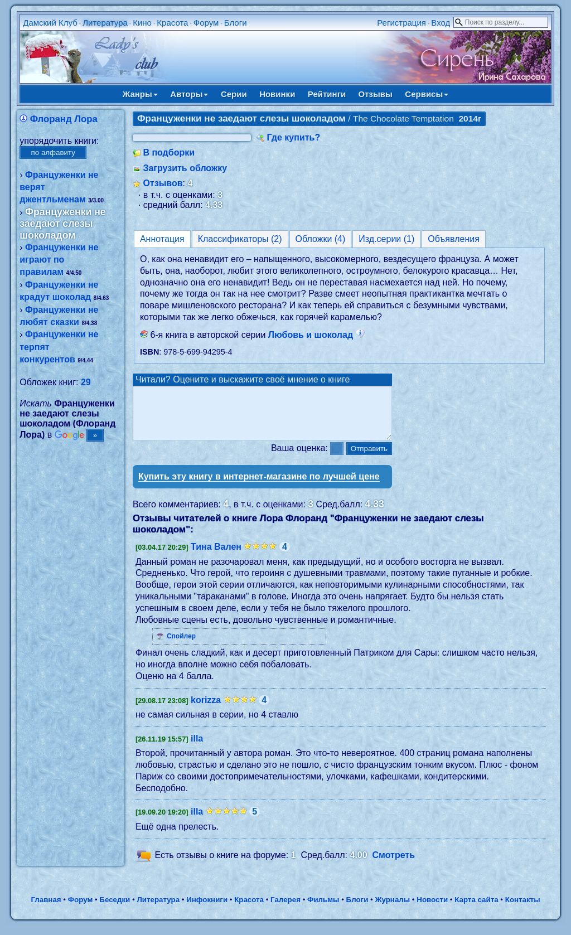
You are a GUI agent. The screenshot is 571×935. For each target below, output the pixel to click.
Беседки (114, 909)
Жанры (140, 94)
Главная (46, 909)
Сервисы (426, 94)
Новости (432, 909)
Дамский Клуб (50, 22)
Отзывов (162, 183)
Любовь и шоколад (316, 335)
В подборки (169, 152)
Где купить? (293, 137)
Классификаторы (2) (240, 239)
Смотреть (393, 865)
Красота (172, 22)
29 (86, 382)
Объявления (454, 239)
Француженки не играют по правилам (59, 260)
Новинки (277, 94)
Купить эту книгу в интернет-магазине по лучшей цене (259, 486)
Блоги (235, 22)
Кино (142, 22)
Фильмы (323, 909)
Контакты (522, 909)
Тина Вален (216, 556)
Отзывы (376, 94)
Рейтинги (327, 94)
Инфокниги (207, 909)
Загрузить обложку (185, 168)
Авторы (189, 94)
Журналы (392, 909)
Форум (206, 22)
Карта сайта (476, 909)
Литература (105, 22)
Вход (440, 22)
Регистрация (401, 22)
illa (197, 748)
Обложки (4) (321, 239)
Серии (234, 94)
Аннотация (162, 239)
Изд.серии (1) (386, 239)
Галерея (285, 909)
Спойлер (181, 646)
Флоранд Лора (64, 119)
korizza (206, 710)
